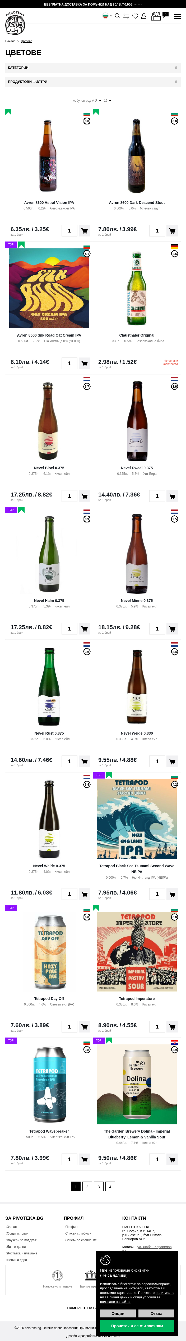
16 (107, 99)
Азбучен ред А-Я (87, 99)
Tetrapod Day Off (49, 996)
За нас (14, 1225)
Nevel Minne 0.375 (137, 598)
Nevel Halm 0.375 (49, 598)
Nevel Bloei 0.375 (49, 466)
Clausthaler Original (136, 333)
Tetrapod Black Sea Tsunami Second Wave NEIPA (136, 867)
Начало (10, 41)
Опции (117, 1313)
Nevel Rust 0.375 (49, 731)
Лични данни (18, 1245)
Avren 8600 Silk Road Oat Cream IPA (49, 333)
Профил (74, 1225)
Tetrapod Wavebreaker (49, 1129)
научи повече (137, 4)
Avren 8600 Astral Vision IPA (49, 200)
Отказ (156, 1313)
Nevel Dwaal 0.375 (137, 466)
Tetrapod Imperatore (137, 996)
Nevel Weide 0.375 (49, 864)
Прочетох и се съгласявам (137, 1326)
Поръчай (84, 229)
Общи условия (20, 1232)
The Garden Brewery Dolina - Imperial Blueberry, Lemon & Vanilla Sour (137, 1132)
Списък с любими (81, 1232)
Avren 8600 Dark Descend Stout (137, 200)
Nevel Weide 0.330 (137, 731)
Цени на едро (19, 1258)
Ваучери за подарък (24, 1239)
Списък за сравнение (83, 1239)
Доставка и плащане (24, 1252)
